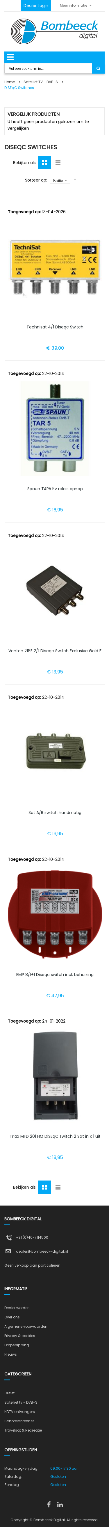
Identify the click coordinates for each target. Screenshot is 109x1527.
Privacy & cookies (19, 1335)
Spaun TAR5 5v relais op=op (55, 489)
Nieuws (10, 1354)
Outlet (9, 1393)
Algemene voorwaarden (25, 1326)
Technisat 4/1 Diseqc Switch (54, 327)
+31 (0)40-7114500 (32, 1237)
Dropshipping (16, 1345)
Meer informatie (73, 5)
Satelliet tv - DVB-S (20, 1402)
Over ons (12, 1317)
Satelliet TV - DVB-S (41, 81)
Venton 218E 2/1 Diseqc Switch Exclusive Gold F (54, 651)
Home (9, 81)
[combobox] (48, 68)
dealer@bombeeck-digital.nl (42, 1251)
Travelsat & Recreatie (23, 1430)
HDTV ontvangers (19, 1411)
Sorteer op (35, 180)
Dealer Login (36, 5)
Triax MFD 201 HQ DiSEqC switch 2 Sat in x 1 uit (55, 1136)
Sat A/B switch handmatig (54, 812)
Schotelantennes (19, 1420)
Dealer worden (17, 1307)
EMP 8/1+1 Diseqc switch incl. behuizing (55, 974)
